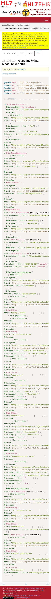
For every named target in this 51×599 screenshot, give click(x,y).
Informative (22, 69)
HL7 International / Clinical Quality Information (27, 588)
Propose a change (22, 597)
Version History (33, 595)
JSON (30, 53)
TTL (38, 53)
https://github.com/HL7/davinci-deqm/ (15, 45)
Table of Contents (13, 595)
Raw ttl (4, 74)
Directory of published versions (15, 48)
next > (46, 28)
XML (22, 53)
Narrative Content (10, 53)
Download (11, 74)
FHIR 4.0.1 (38, 590)
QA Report (23, 595)
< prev (32, 28)
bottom (39, 28)
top (26, 583)
